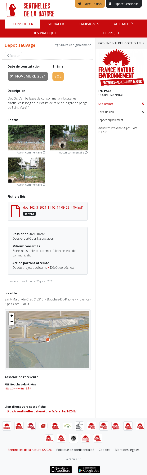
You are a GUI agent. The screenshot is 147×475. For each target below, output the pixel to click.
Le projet (111, 33)
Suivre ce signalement (73, 45)
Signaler (56, 24)
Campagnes (89, 24)
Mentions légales (127, 450)
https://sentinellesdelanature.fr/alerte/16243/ (41, 411)
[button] (11, 316)
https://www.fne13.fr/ (18, 388)
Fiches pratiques (43, 33)
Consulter (23, 24)
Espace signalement (110, 120)
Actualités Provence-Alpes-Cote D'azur (117, 130)
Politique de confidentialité (75, 450)
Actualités (124, 24)
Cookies (104, 450)
